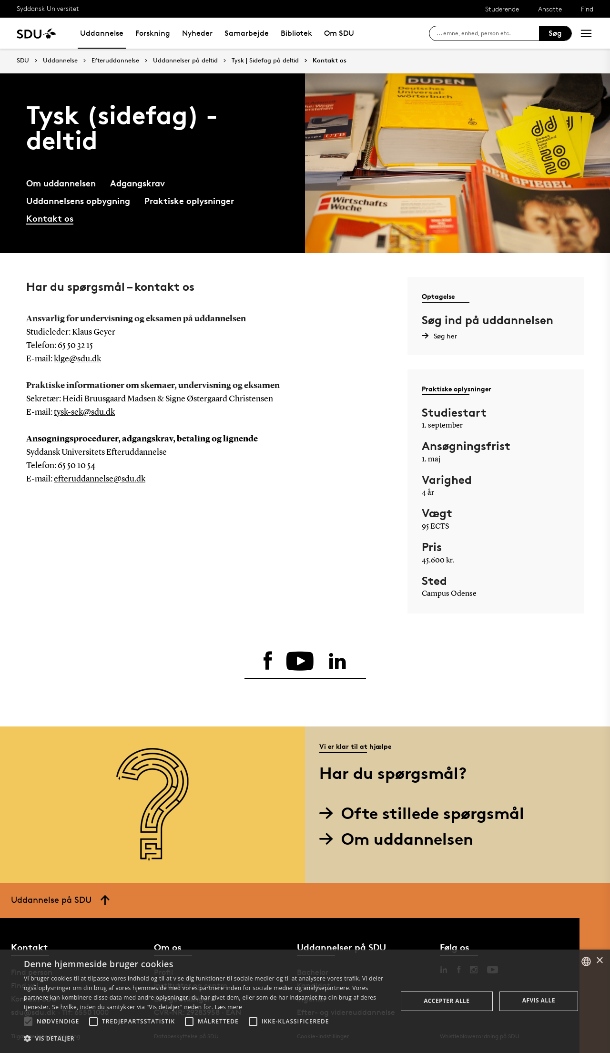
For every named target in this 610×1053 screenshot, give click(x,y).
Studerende (502, 9)
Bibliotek (296, 33)
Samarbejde (246, 33)
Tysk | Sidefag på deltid (265, 60)
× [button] (599, 960)
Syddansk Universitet (48, 8)
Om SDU (339, 33)
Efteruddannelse (115, 60)
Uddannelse (101, 33)
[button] (28, 1021)
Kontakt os (329, 60)
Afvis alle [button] (538, 1000)
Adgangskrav (137, 182)
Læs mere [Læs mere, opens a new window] (228, 1007)
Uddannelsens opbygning (78, 200)
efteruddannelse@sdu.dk (99, 479)
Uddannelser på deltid (185, 60)
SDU (23, 60)
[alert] (305, 1001)
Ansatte (550, 9)
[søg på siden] (488, 33)
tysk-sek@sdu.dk (84, 412)
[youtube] (300, 661)
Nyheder (197, 33)
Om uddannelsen (61, 182)
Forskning (152, 33)
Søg (555, 33)
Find (587, 9)
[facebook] (268, 661)
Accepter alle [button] (446, 1001)
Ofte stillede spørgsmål (425, 813)
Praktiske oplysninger (189, 200)
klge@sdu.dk (77, 359)
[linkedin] (337, 661)
